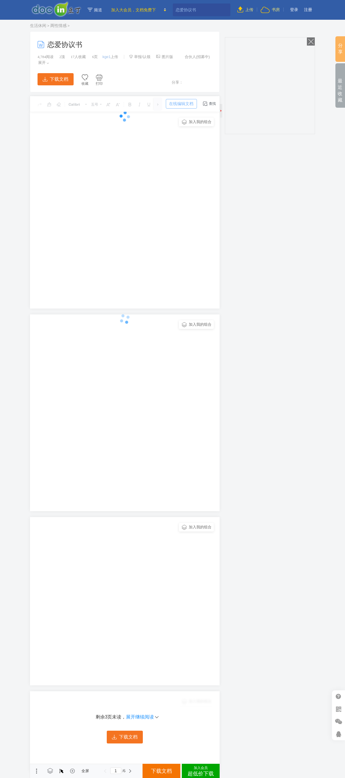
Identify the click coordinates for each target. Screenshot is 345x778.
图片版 (164, 57)
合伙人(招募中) (194, 57)
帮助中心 (338, 696)
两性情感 (58, 25)
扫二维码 (338, 709)
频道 (95, 10)
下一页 (130, 771)
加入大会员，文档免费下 (133, 10)
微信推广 (338, 721)
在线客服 (338, 734)
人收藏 (78, 57)
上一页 (105, 771)
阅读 (46, 57)
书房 (270, 9)
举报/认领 (139, 57)
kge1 (106, 57)
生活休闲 (38, 25)
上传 (245, 9)
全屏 (85, 771)
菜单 (36, 771)
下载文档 (55, 79)
